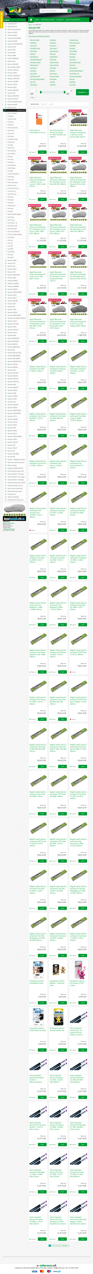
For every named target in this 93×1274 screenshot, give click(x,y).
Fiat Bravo (11, 125)
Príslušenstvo (12, 494)
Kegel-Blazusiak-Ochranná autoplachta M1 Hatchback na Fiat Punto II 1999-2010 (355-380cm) (58, 229)
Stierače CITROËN (13, 81)
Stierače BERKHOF (13, 58)
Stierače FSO (11, 263)
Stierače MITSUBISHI (14, 358)
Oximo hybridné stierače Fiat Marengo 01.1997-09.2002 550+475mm (78, 1126)
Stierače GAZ (11, 266)
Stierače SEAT (12, 402)
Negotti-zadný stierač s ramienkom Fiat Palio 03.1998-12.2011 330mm (78, 606)
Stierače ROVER (12, 390)
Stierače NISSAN (13, 364)
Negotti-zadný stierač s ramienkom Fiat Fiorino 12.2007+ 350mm (38, 463)
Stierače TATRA (12, 431)
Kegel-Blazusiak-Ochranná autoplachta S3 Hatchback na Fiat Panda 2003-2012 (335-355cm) (58, 323)
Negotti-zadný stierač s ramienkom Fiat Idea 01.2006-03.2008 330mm (78, 511)
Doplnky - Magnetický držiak (16, 459)
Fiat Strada (11, 217)
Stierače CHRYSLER (13, 78)
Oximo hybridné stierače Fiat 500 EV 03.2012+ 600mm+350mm (37, 1078)
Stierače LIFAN (12, 327)
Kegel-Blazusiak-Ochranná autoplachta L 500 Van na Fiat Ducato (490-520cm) (78, 133)
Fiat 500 (10, 246)
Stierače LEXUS (12, 321)
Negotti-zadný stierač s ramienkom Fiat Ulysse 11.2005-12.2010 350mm (78, 937)
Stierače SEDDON (13, 405)
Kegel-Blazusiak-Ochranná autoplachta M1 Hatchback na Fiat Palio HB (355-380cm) (58, 180)
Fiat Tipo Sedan (12, 229)
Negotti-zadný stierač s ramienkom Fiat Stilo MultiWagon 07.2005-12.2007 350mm (78, 889)
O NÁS (37, 19)
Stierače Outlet (12, 465)
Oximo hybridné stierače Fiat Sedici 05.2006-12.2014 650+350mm (36, 1220)
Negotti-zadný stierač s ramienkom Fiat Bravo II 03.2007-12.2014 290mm (78, 370)
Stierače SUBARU (13, 419)
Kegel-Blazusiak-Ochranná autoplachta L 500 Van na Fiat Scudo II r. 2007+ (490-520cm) (38, 181)
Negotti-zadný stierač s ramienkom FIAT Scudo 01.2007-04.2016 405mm (38, 842)
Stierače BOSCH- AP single (16, 474)
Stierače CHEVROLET (14, 76)
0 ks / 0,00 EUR (84, 2)
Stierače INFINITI (13, 289)
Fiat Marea (11, 162)
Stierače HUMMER (13, 286)
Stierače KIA (11, 306)
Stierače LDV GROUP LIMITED (17, 318)
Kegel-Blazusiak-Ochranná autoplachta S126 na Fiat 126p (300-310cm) (38, 275)
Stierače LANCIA (12, 312)
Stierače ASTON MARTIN (15, 44)
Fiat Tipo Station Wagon (15, 234)
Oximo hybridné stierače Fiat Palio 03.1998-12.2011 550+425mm (56, 1173)
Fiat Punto (11, 179)
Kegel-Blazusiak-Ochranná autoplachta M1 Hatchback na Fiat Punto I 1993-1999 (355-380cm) (38, 229)
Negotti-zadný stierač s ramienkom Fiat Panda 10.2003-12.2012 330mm (58, 653)
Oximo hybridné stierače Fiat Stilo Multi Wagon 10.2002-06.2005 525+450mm (78, 1220)
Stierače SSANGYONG (14, 413)
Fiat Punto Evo (12, 185)
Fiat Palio (10, 171)
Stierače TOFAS (12, 439)
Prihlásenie (54, 2)
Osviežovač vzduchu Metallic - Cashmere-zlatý (57, 983)
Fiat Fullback (11, 154)
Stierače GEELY (12, 269)
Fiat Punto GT (12, 191)
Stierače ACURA (12, 32)
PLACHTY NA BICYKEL (14, 29)
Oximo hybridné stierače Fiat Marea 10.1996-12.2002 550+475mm (57, 1126)
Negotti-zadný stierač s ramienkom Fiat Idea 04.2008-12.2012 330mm (38, 559)
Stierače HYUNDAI (13, 283)
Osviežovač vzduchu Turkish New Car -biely (38, 1029)
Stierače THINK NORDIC (15, 436)
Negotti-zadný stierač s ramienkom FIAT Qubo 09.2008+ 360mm (58, 794)
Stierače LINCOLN (13, 330)
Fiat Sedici (11, 203)
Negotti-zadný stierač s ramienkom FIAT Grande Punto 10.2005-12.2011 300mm (38, 512)
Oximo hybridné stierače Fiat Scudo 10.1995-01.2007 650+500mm (77, 1173)
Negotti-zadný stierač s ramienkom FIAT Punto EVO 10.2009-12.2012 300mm (78, 700)
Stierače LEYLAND (13, 324)
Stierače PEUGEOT (13, 373)
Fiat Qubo (10, 197)
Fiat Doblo (11, 136)
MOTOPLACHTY (12, 27)
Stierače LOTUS (12, 332)
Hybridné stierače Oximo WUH (15, 485)
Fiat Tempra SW (12, 226)
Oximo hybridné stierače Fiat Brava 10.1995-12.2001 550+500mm (56, 1078)
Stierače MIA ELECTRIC (14, 353)
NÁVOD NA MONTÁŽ (73, 19)
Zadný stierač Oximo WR (15, 488)
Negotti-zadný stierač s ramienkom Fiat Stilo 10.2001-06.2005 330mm (58, 889)
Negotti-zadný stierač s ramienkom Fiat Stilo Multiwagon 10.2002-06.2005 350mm (38, 937)
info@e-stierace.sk (9, 529)
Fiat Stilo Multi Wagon (14, 214)
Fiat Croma (11, 133)
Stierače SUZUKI (12, 422)
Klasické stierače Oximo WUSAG (15, 491)
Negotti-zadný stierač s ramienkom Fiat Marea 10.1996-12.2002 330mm (78, 559)
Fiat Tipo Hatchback (14, 231)
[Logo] (15, 10)
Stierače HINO (12, 278)
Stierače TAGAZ (12, 425)
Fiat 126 (10, 243)
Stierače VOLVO (12, 448)
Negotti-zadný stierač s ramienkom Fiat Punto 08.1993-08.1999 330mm (58, 700)
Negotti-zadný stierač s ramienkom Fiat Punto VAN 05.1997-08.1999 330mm (58, 748)
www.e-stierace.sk (8, 523)
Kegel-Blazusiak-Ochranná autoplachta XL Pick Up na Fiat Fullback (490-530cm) (78, 322)
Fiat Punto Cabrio (13, 182)
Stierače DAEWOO (13, 90)
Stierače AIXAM (12, 35)
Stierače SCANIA (12, 396)
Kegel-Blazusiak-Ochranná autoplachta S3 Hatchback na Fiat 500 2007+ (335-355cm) (38, 323)
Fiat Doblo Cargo (13, 139)
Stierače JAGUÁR (13, 301)
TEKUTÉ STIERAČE (13, 497)
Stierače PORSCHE (13, 382)
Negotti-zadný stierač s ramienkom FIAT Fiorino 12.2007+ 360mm (58, 464)
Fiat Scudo (11, 200)
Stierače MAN (12, 335)
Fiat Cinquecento (13, 128)
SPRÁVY (33, 24)
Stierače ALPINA (12, 41)
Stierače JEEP (12, 304)
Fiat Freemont (12, 151)
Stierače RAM (12, 384)
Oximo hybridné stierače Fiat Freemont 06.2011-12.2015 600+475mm (38, 1126)
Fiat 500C (10, 249)
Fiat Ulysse (11, 237)
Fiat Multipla (11, 168)
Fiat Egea (10, 145)
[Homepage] (32, 19)
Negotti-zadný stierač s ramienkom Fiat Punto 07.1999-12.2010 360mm (38, 700)
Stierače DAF (11, 93)
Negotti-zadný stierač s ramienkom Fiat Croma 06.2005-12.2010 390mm (38, 417)
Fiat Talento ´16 (12, 223)
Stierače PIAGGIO (13, 376)
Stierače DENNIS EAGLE (15, 102)
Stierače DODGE (12, 104)
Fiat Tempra (11, 220)
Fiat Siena (11, 208)
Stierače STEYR (12, 416)
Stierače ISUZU (12, 295)
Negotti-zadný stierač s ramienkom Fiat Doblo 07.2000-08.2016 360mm (58, 417)
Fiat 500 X (11, 257)
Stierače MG (11, 350)
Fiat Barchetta (12, 119)
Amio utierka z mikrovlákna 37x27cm (38, 131)
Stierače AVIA (12, 50)
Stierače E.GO (12, 107)
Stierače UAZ (11, 445)
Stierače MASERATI (13, 338)
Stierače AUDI (12, 47)
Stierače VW (11, 451)
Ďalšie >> (66, 1246)
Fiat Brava (11, 122)
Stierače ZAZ (11, 457)
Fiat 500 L (11, 255)
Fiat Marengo (12, 165)
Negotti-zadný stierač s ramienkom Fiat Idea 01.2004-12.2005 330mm (58, 511)
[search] (69, 11)
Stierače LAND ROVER (14, 315)
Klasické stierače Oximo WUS (16, 483)
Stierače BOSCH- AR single (16, 480)
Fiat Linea (10, 159)
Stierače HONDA (13, 280)
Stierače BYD (11, 61)
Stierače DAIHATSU (13, 96)
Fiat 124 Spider (12, 113)
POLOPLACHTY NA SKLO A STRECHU (16, 500)
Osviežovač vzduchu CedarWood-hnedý (37, 982)
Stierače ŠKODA (12, 407)
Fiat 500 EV (11, 252)
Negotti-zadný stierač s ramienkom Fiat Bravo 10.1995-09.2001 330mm (58, 370)
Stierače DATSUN (13, 99)
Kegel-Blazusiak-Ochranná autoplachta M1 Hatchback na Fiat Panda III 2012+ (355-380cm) (78, 181)
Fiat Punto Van (12, 194)
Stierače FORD (12, 260)
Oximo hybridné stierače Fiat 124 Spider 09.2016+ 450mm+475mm (76, 1031)
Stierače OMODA (13, 367)
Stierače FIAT (21, 110)
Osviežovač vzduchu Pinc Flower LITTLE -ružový (77, 983)
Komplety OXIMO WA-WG (15, 468)
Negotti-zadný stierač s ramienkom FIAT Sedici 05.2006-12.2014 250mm (58, 842)
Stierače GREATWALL (14, 275)
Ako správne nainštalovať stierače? (39, 36)
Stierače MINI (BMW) (14, 356)
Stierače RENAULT (13, 387)
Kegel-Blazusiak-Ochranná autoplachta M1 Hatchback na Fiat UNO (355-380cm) (78, 228)
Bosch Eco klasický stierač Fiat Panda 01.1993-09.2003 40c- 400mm (58, 133)
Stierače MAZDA (12, 344)
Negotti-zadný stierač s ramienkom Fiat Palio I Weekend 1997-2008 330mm (38, 653)
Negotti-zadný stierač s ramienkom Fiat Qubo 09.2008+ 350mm (38, 794)
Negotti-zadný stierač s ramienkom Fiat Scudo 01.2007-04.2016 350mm (78, 795)
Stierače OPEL (12, 370)
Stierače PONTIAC (13, 379)
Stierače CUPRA (12, 84)
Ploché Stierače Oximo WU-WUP (16, 471)
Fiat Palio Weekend (13, 174)
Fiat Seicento (11, 205)
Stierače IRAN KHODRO (15, 292)
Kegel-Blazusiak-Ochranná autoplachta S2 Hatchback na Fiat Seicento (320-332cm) (78, 275)
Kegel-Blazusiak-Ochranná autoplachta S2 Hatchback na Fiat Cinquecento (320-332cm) (58, 276)
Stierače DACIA (12, 87)
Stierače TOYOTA (13, 442)
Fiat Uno (10, 240)
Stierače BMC (12, 52)
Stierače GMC (12, 272)
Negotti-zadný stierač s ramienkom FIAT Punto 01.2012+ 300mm (78, 652)
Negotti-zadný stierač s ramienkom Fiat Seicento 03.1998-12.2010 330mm (78, 842)
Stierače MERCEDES (14, 347)
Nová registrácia (68, 2)
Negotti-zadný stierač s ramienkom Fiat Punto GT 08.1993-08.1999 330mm (38, 748)
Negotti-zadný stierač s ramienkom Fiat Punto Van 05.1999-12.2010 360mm (78, 748)
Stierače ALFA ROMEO (14, 38)
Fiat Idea (10, 156)
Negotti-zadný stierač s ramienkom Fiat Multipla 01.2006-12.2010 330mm (58, 606)
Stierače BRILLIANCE (14, 67)
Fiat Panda (11, 177)
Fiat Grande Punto (13, 188)
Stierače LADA (12, 309)
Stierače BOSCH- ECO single (16, 477)
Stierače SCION (12, 399)
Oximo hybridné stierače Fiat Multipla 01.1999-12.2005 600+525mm (37, 1173)
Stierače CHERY (12, 73)
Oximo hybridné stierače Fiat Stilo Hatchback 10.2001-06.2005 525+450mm (58, 1220)
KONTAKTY (60, 19)
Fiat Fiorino (11, 148)
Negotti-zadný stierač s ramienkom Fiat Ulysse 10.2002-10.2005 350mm (58, 937)
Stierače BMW (12, 55)
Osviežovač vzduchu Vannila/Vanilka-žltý (57, 1029)
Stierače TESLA (12, 433)
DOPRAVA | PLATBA (47, 19)
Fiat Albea (11, 116)
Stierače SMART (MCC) (14, 410)
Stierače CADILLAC (13, 70)
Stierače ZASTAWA (13, 454)
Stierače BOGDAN (13, 64)
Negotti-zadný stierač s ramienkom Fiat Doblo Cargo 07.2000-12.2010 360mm (78, 417)
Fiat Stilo (10, 211)
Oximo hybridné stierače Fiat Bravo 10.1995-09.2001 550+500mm (77, 1078)
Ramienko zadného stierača (16, 462)
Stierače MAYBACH (13, 341)
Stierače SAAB (12, 393)
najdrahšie (51, 104)
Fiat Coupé (11, 130)
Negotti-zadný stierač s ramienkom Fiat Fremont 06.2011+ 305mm (78, 464)
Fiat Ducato (11, 142)
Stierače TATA (12, 428)
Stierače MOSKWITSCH (15, 361)
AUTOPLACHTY (12, 24)
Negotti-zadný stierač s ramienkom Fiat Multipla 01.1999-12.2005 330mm (38, 606)
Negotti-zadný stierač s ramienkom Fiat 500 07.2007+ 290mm (38, 369)
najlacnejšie (43, 104)
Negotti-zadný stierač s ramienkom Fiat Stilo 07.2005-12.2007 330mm (38, 889)
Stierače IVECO (12, 298)
